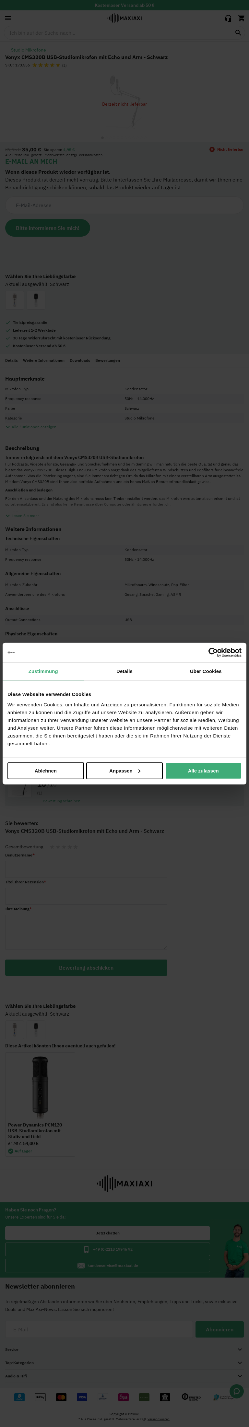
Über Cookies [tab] (206, 671)
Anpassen (124, 770)
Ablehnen (46, 770)
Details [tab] (124, 671)
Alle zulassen (203, 770)
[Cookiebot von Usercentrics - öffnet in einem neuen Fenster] (213, 652)
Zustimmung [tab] (43, 671)
